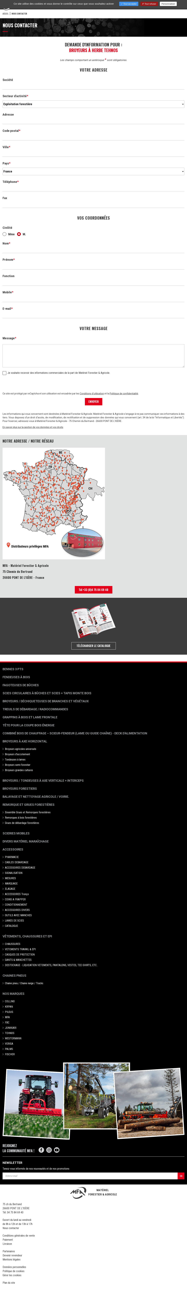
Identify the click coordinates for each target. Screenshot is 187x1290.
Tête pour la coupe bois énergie (29, 725)
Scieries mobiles (16, 833)
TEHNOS (9, 1033)
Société (8, 80)
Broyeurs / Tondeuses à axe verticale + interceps (43, 780)
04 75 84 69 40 (15, 1212)
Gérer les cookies (12, 1275)
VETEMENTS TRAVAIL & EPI (20, 949)
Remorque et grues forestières (28, 804)
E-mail (7, 309)
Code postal (11, 131)
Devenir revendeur (12, 1255)
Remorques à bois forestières (21, 817)
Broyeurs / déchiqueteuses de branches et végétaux (46, 701)
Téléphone (10, 182)
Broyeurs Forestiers (20, 788)
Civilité (7, 228)
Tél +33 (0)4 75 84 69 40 (93, 590)
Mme (9, 234)
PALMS (9, 1049)
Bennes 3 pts (13, 669)
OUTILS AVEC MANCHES (18, 915)
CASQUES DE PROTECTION (20, 954)
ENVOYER (93, 402)
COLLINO (10, 1001)
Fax (5, 198)
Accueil (5, 13)
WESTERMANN (13, 1038)
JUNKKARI (10, 1027)
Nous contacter (11, 1228)
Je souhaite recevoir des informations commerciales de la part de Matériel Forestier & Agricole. (56, 373)
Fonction (9, 276)
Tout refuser (149, 4)
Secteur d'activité (15, 96)
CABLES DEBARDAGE (16, 862)
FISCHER (10, 1054)
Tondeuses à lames (15, 759)
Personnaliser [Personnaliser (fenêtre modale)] (168, 4)
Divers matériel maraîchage (26, 841)
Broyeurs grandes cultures (19, 770)
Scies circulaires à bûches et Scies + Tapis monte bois (47, 693)
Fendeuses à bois (16, 677)
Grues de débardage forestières (22, 823)
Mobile (7, 292)
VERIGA (9, 1043)
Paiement (8, 1239)
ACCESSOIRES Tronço (17, 894)
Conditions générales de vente (19, 1235)
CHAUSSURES (12, 944)
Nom (6, 243)
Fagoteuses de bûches (21, 685)
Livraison (7, 1243)
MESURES (10, 878)
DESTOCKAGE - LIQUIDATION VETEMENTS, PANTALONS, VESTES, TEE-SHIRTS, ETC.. (51, 965)
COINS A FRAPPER (15, 899)
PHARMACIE (12, 857)
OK (181, 1176)
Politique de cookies (13, 1271)
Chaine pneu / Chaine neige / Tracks (24, 983)
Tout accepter (129, 4)
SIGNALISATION (13, 873)
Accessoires (13, 849)
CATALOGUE (11, 926)
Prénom (8, 260)
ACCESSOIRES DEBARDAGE (20, 867)
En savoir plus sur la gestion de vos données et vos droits (33, 427)
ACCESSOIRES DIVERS (17, 910)
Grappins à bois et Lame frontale (30, 717)
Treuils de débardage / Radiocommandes (35, 709)
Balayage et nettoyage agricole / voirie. (36, 796)
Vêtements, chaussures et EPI (27, 936)
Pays (6, 163)
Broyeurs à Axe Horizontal (25, 741)
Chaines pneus (14, 975)
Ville (6, 147)
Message (9, 338)
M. (21, 234)
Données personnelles (14, 1267)
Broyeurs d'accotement (17, 754)
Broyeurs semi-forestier (17, 764)
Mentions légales (11, 1259)
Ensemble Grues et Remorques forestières (28, 812)
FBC (7, 1022)
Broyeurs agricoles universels (20, 749)
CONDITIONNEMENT (16, 904)
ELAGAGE (10, 888)
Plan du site (9, 1282)
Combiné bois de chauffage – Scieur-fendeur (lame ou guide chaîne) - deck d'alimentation (75, 733)
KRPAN (9, 1006)
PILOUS (9, 1012)
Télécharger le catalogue (93, 646)
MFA (7, 1017)
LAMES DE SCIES (14, 920)
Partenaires (9, 1251)
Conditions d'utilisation (92, 393)
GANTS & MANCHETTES (18, 959)
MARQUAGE (11, 883)
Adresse (8, 114)
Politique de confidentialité (124, 393)
